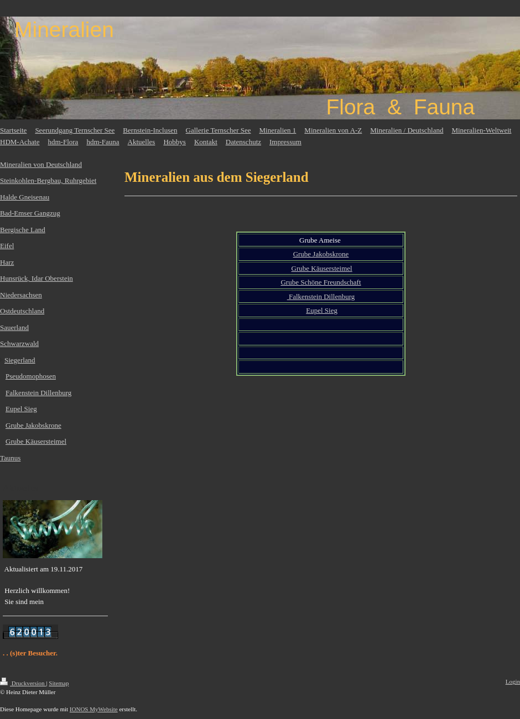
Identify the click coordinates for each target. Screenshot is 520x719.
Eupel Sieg (321, 310)
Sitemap (59, 683)
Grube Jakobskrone (321, 254)
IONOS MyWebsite (94, 709)
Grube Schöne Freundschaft (320, 282)
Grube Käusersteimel (322, 268)
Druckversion (23, 683)
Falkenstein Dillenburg (321, 296)
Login (513, 681)
